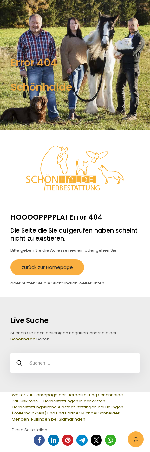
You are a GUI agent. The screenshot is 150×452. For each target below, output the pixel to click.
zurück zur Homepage (47, 267)
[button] (39, 440)
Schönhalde (23, 339)
